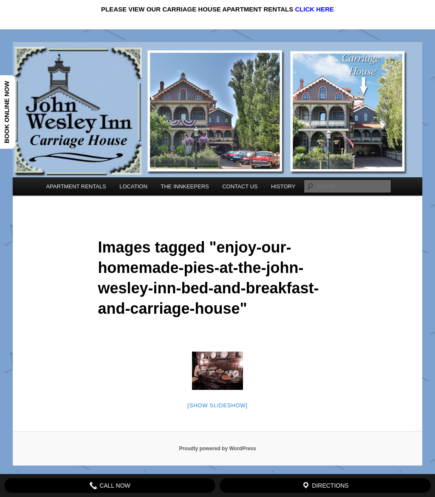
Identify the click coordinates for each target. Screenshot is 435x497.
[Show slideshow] (217, 405)
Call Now (109, 485)
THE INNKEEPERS (185, 186)
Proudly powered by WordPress (217, 449)
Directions (325, 485)
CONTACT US (239, 186)
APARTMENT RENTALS (76, 186)
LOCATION (133, 186)
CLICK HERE (314, 9)
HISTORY (283, 186)
